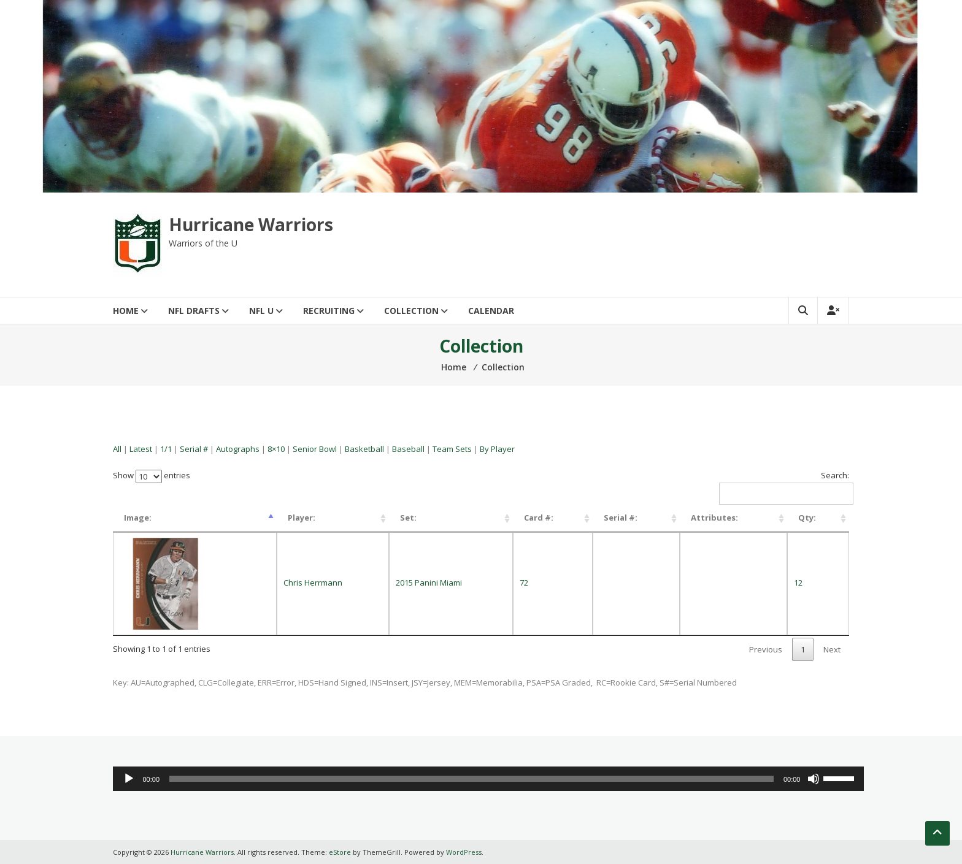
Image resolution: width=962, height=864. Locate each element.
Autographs (238, 448)
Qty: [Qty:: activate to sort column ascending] (807, 517)
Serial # (194, 448)
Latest (140, 448)
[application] (488, 779)
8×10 (276, 448)
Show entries (151, 475)
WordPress (464, 852)
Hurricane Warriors (251, 224)
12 (798, 582)
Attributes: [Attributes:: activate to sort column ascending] (714, 517)
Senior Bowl (315, 448)
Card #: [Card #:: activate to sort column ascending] (538, 517)
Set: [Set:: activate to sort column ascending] (408, 517)
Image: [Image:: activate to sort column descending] (138, 517)
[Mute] (813, 779)
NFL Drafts (194, 310)
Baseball (408, 448)
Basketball (364, 448)
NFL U (261, 310)
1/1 (166, 448)
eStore (340, 852)
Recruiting (329, 310)
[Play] (129, 779)
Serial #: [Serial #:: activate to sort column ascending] (620, 517)
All (117, 448)
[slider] (471, 779)
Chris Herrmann (312, 582)
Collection (411, 310)
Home (126, 310)
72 (524, 582)
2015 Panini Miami (429, 582)
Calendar (491, 310)
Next (832, 649)
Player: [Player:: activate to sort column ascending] (301, 517)
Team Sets (452, 448)
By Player (497, 448)
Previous (765, 649)
